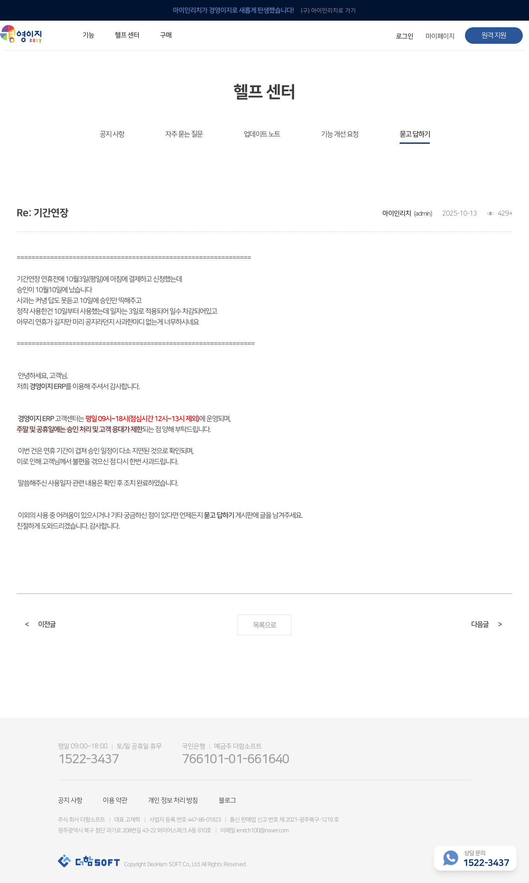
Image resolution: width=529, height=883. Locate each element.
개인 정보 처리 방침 (173, 800)
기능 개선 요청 (339, 134)
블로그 (227, 800)
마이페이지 (440, 36)
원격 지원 (493, 35)
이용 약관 (115, 800)
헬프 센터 (127, 35)
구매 (166, 35)
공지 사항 (112, 134)
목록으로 (264, 625)
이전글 (40, 624)
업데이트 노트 (262, 134)
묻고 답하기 (415, 134)
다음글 (486, 624)
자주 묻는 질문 (184, 134)
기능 (88, 35)
